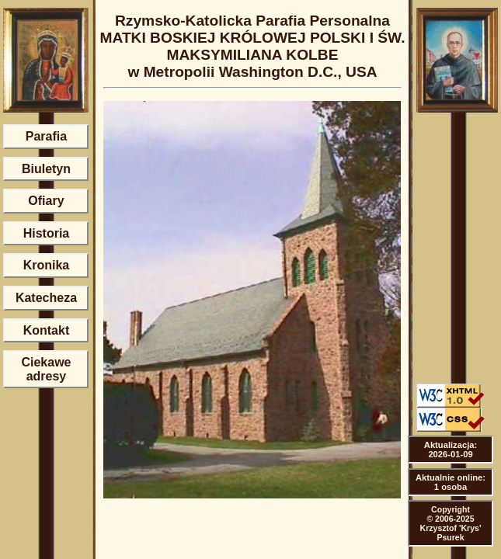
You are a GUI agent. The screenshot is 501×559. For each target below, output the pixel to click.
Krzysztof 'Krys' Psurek (451, 532)
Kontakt (46, 330)
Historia (46, 233)
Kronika (46, 265)
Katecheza (46, 297)
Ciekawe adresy (46, 369)
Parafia (46, 136)
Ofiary (46, 200)
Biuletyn (46, 168)
